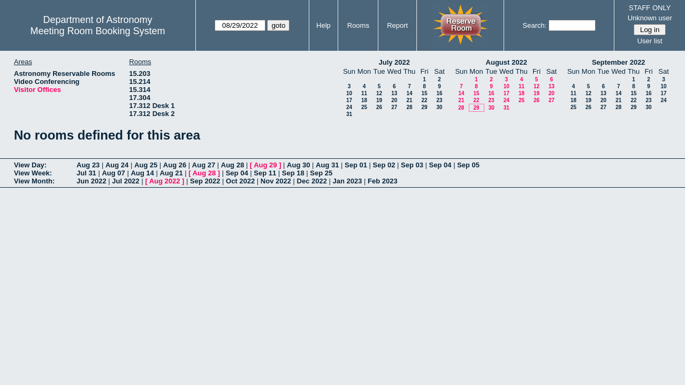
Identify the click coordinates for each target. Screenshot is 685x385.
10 (349, 93)
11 (364, 93)
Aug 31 (327, 165)
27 (394, 107)
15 (424, 93)
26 (379, 107)
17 (349, 100)
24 (349, 107)
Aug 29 (265, 165)
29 (424, 107)
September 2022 (618, 62)
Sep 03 (412, 165)
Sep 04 (440, 165)
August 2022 (506, 62)
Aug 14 (142, 173)
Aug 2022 (164, 181)
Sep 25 (321, 173)
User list (650, 41)
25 (364, 107)
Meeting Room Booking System (97, 31)
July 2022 (394, 62)
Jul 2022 (125, 181)
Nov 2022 (276, 181)
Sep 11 (265, 173)
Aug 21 (170, 173)
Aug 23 (88, 165)
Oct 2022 (240, 181)
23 (439, 100)
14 (409, 93)
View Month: (34, 181)
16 (439, 93)
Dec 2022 (312, 181)
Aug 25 (145, 165)
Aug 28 (232, 165)
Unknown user (650, 18)
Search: (535, 25)
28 (409, 107)
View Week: (33, 173)
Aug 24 (116, 165)
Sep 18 (293, 173)
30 (439, 107)
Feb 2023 (383, 181)
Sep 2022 (205, 181)
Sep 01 (356, 165)
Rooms (358, 25)
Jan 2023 (347, 181)
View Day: (30, 165)
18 (364, 100)
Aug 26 (174, 165)
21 (409, 100)
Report (397, 25)
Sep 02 (384, 165)
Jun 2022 (91, 181)
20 (394, 100)
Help (323, 25)
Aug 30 (298, 165)
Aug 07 (113, 173)
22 (424, 100)
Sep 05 (468, 165)
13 (394, 93)
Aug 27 (203, 165)
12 (379, 93)
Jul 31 (86, 173)
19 (379, 100)
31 (349, 114)
